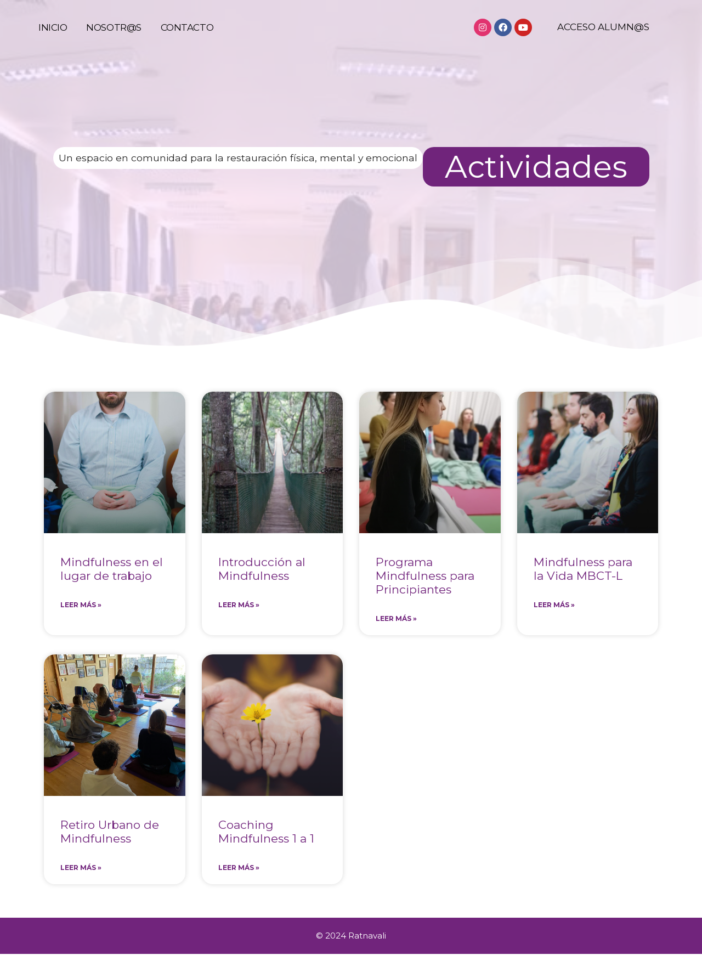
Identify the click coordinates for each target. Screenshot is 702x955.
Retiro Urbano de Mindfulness (109, 832)
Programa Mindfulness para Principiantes (425, 575)
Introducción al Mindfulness (261, 569)
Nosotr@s (113, 38)
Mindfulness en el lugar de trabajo (111, 569)
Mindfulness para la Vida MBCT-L (583, 569)
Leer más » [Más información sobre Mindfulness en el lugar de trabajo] (80, 605)
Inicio (52, 38)
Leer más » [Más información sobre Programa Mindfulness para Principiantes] (396, 619)
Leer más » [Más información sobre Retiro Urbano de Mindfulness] (80, 868)
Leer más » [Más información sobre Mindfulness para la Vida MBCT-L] (554, 605)
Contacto (187, 38)
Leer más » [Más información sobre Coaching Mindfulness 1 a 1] (238, 868)
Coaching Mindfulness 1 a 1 (266, 832)
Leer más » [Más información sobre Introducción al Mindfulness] (238, 605)
